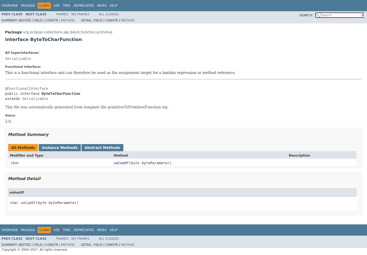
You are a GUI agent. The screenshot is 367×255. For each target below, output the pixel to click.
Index (102, 5)
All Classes (109, 14)
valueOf (121, 163)
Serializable (18, 59)
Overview (10, 5)
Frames (62, 14)
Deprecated (84, 5)
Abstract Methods (102, 148)
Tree (67, 5)
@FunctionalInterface (26, 88)
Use (57, 5)
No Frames (80, 14)
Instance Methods (59, 148)
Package (28, 5)
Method (68, 20)
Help (113, 5)
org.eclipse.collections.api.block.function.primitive (67, 32)
